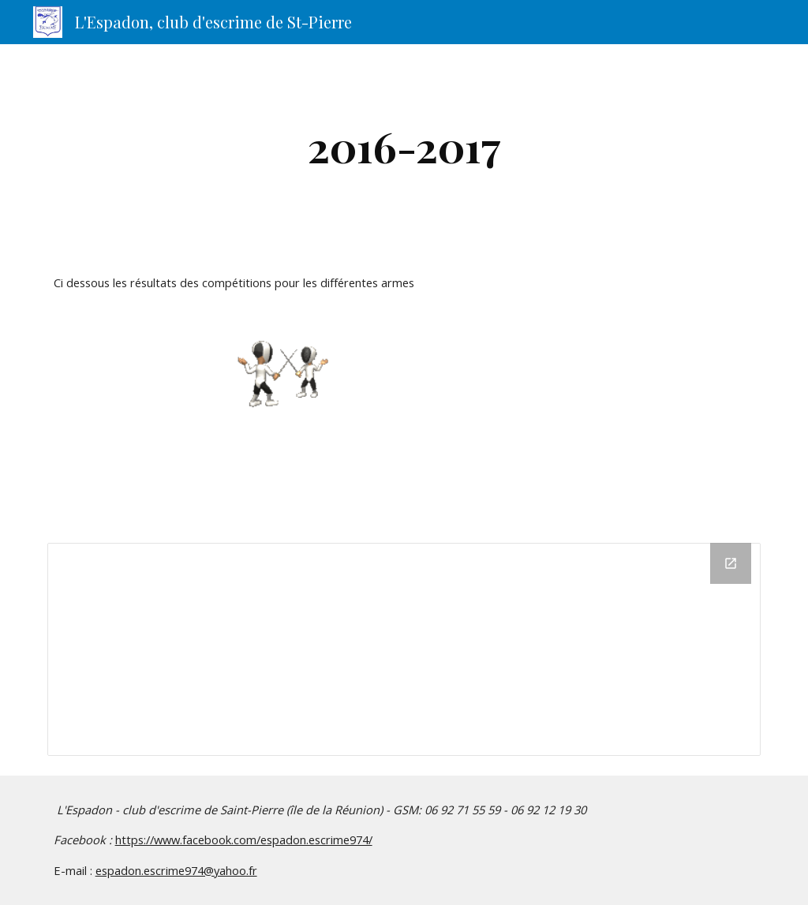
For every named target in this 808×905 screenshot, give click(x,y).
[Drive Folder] (404, 650)
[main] (404, 146)
